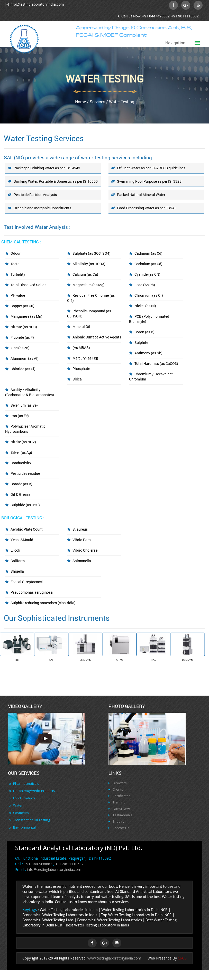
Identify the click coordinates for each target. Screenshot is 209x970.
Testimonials (122, 815)
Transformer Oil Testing (31, 820)
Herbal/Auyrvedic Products (34, 790)
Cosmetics (21, 812)
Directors (120, 783)
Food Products (24, 798)
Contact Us (121, 827)
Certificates (121, 795)
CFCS (182, 958)
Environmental (24, 827)
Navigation (175, 42)
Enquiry (118, 821)
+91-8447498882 (38, 863)
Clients (118, 789)
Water (18, 805)
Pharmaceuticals (26, 783)
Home (80, 101)
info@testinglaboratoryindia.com (37, 4)
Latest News (122, 808)
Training (119, 802)
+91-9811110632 (69, 863)
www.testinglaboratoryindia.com (114, 958)
